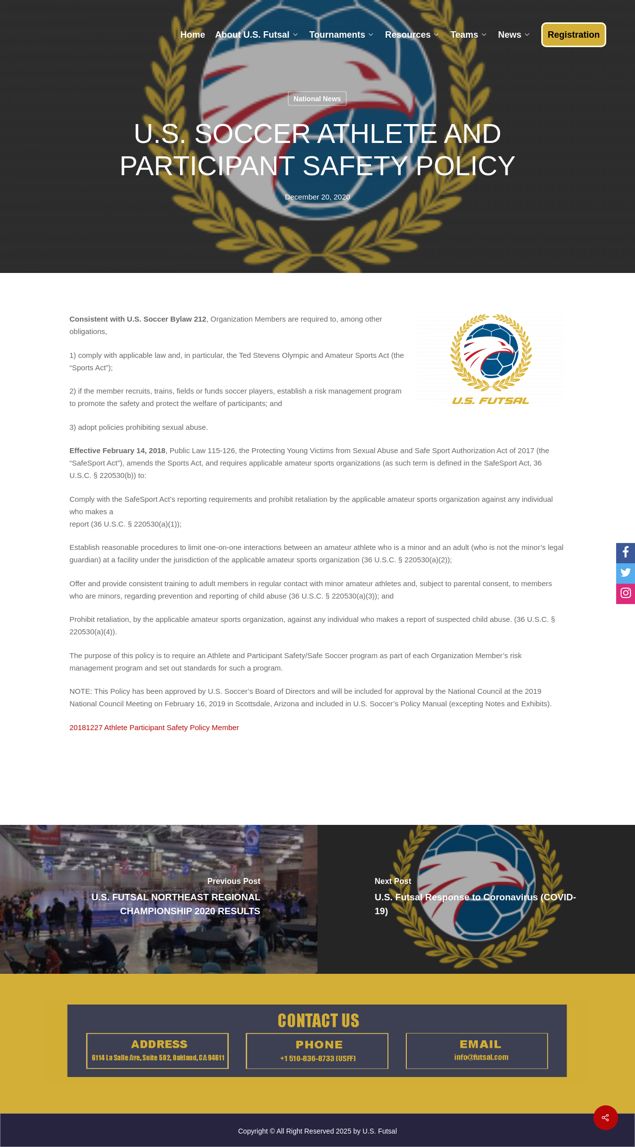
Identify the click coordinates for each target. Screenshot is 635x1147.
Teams (468, 35)
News (513, 35)
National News (317, 99)
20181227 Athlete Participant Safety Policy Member (154, 727)
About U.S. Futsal (256, 35)
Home (192, 35)
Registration (574, 35)
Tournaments (342, 35)
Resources (412, 35)
